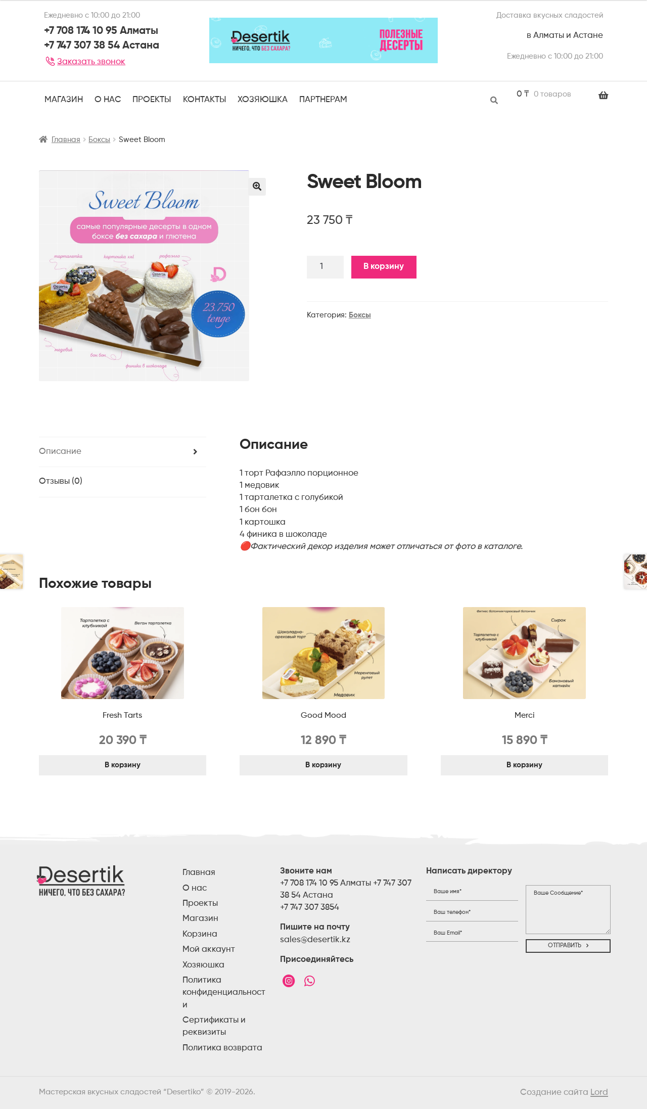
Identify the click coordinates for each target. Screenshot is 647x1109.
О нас (194, 888)
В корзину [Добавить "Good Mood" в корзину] (323, 765)
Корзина (199, 934)
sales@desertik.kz (315, 940)
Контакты (204, 100)
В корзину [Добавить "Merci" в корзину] (524, 765)
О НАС (108, 100)
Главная (66, 140)
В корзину (383, 266)
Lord (599, 1092)
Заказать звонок (84, 62)
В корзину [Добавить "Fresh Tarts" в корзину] (123, 765)
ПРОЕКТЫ (151, 100)
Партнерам (323, 100)
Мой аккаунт (208, 949)
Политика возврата (222, 1048)
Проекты (200, 903)
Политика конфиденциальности (223, 992)
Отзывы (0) (60, 481)
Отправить (564, 946)
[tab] (122, 452)
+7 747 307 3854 (309, 907)
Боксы (99, 140)
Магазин (63, 100)
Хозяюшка (263, 100)
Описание (60, 451)
